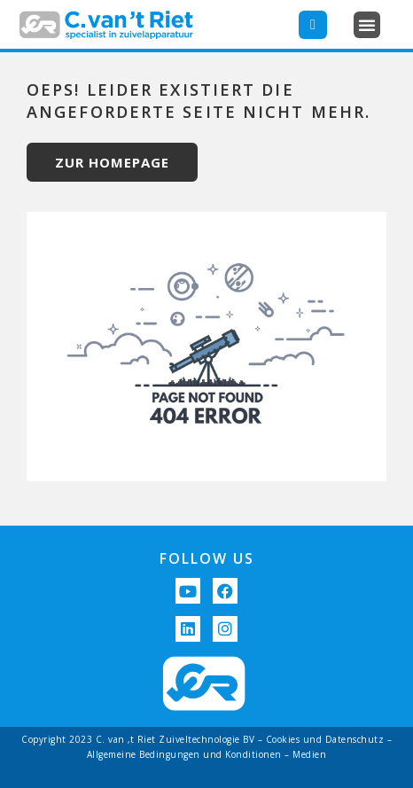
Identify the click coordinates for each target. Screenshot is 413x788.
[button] (367, 25)
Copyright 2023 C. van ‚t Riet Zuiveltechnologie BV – (143, 739)
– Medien (304, 754)
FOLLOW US (207, 558)
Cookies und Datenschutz (325, 739)
